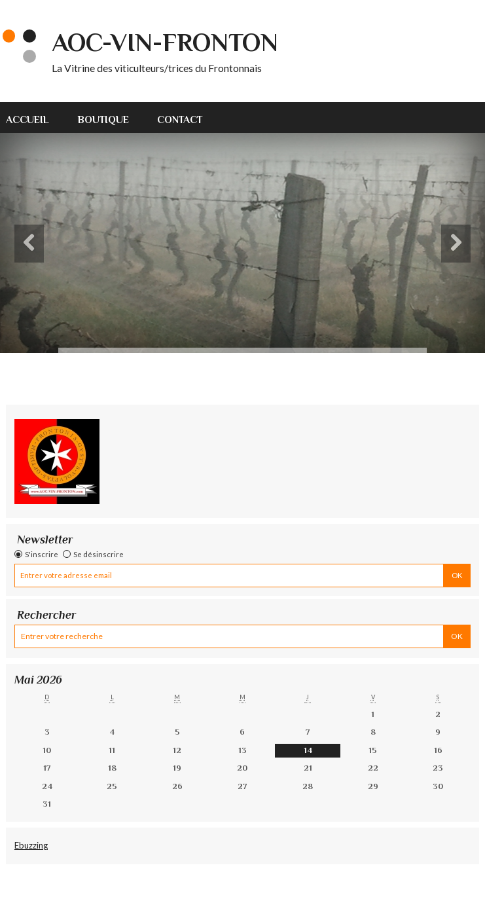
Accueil (27, 119)
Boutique (103, 119)
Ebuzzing (31, 845)
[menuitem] (34, 117)
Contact (179, 119)
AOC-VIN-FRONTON (165, 42)
